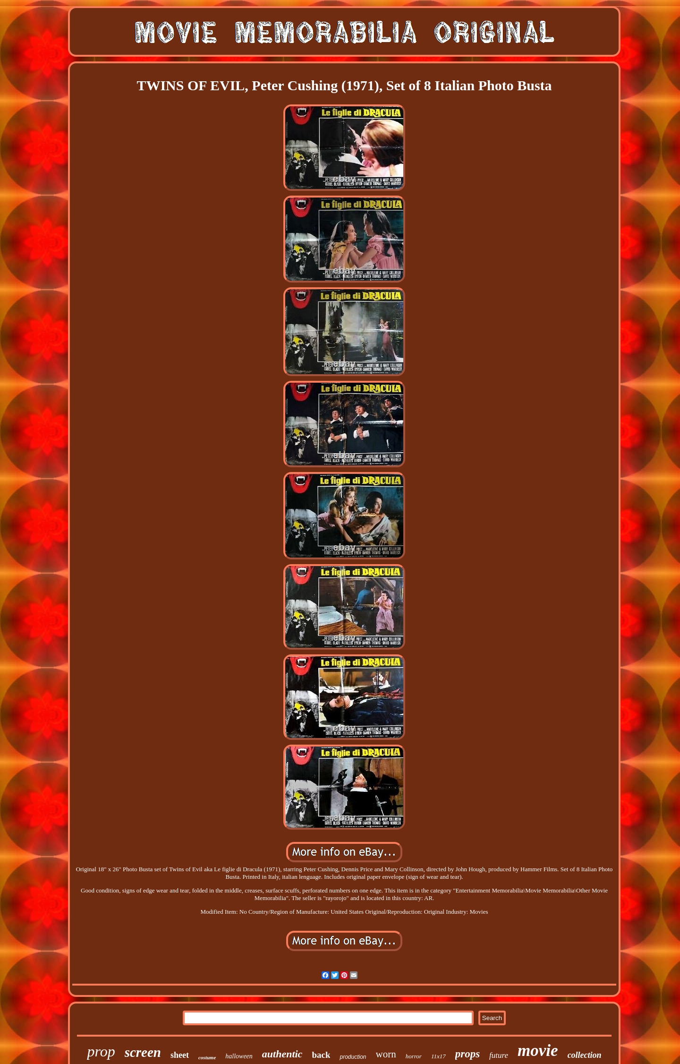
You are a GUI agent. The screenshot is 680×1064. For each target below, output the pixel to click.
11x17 (438, 1056)
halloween (239, 1056)
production (353, 1057)
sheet (179, 1055)
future (498, 1055)
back (321, 1055)
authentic (282, 1054)
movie (538, 1050)
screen (143, 1052)
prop (101, 1051)
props (467, 1054)
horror (414, 1056)
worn (386, 1054)
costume (207, 1057)
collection (585, 1055)
